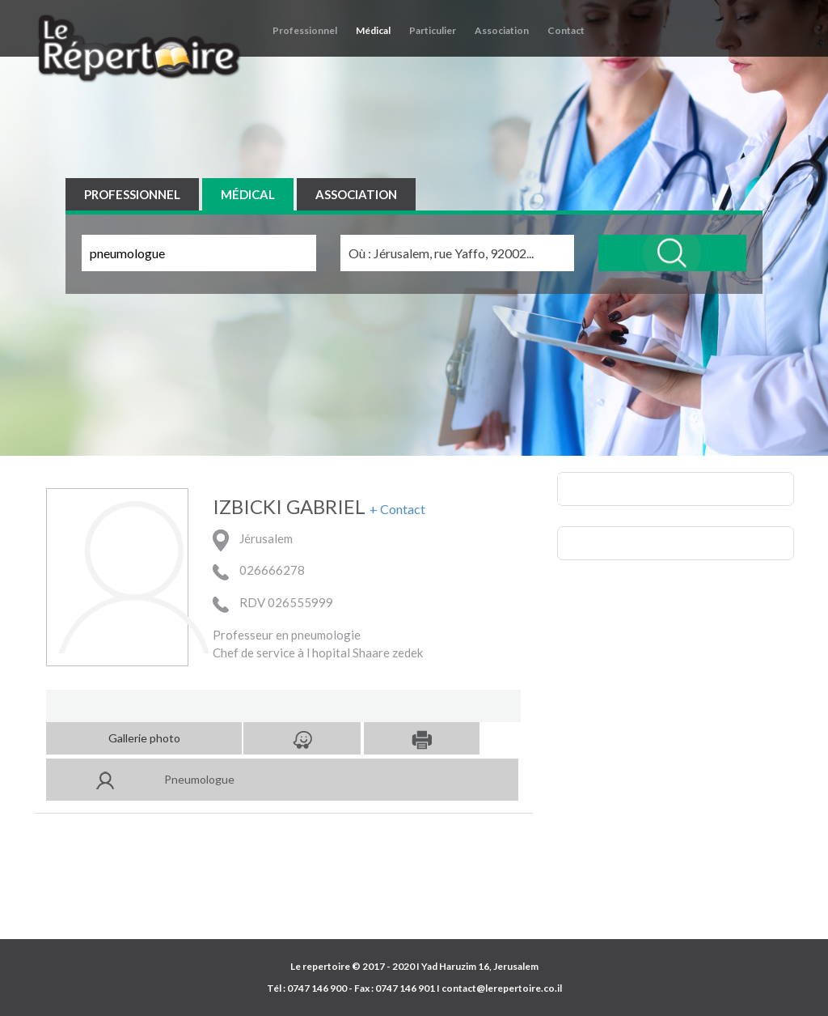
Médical (373, 30)
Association (502, 30)
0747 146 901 (405, 988)
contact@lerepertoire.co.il (501, 988)
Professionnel (304, 30)
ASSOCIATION (356, 194)
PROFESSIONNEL (132, 194)
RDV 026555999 (273, 606)
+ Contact (397, 509)
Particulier (432, 30)
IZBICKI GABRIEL (289, 506)
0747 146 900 (317, 988)
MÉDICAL (248, 194)
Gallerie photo (144, 738)
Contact (566, 30)
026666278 (259, 574)
